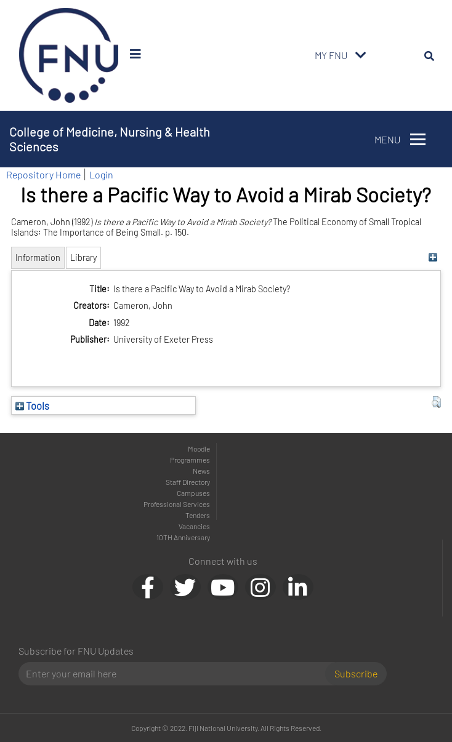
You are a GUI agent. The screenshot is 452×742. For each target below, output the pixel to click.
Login (101, 174)
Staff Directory (188, 481)
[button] (436, 402)
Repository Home (43, 174)
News (201, 470)
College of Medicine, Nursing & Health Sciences (109, 139)
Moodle (199, 448)
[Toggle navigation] (360, 55)
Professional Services (176, 504)
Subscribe (355, 673)
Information (37, 257)
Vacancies (194, 526)
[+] (433, 257)
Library (83, 257)
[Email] (176, 673)
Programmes (190, 459)
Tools (32, 405)
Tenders (197, 515)
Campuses (193, 493)
